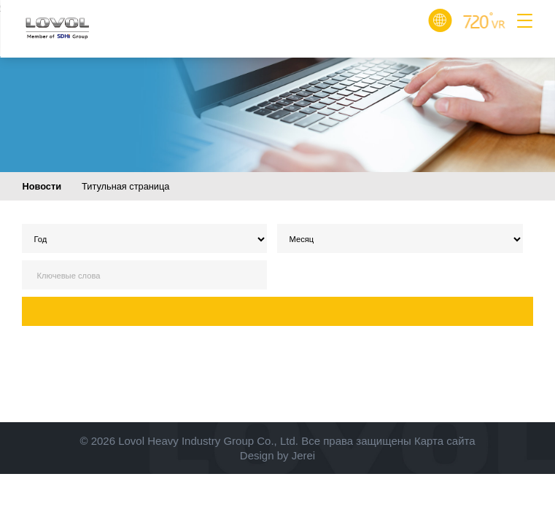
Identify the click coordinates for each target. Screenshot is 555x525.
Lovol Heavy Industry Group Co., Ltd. (208, 441)
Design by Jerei (277, 455)
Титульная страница (125, 186)
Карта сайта (445, 441)
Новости (41, 186)
